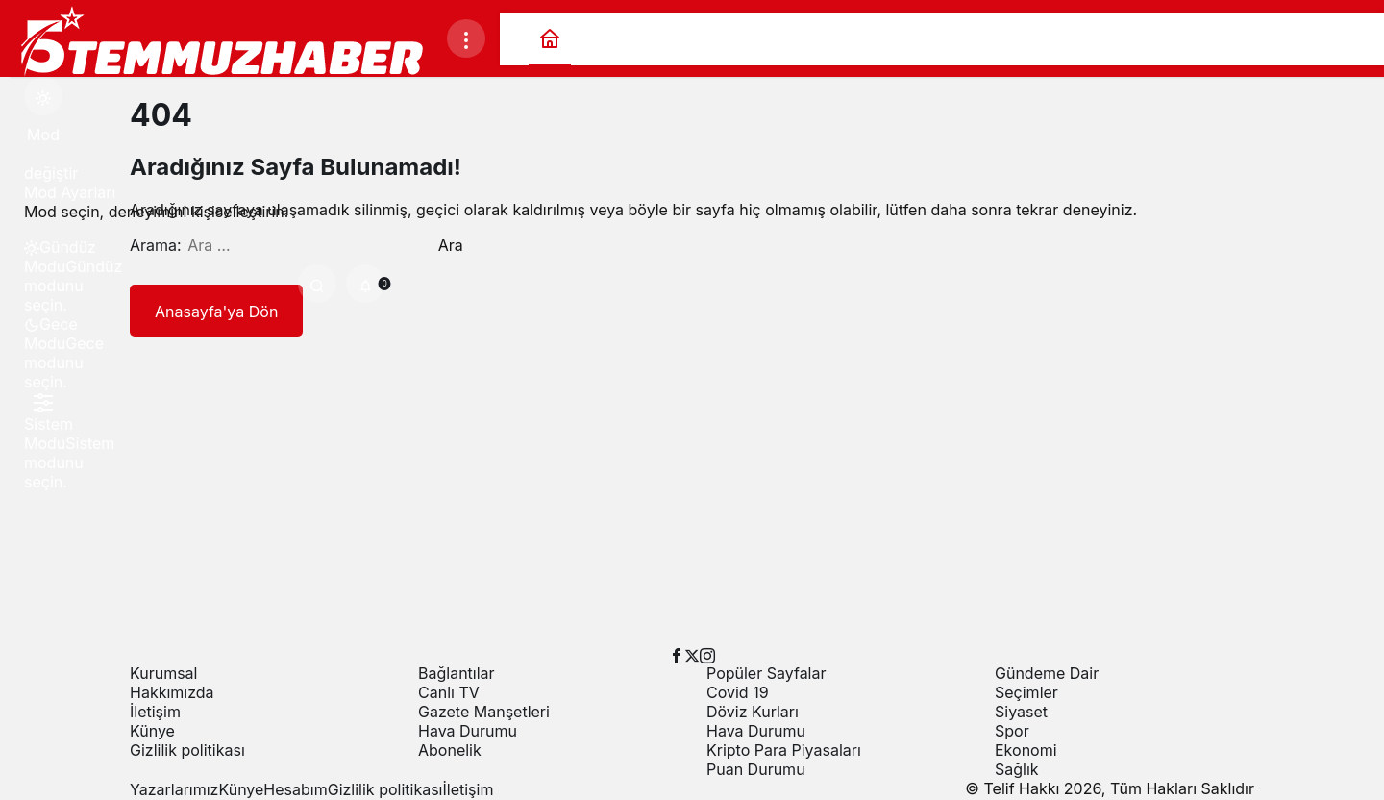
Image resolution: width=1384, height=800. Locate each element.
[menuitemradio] (43, 257)
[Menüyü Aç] (466, 38)
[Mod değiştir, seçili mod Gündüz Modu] (43, 96)
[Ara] (317, 283)
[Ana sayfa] (549, 39)
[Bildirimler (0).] (365, 283)
